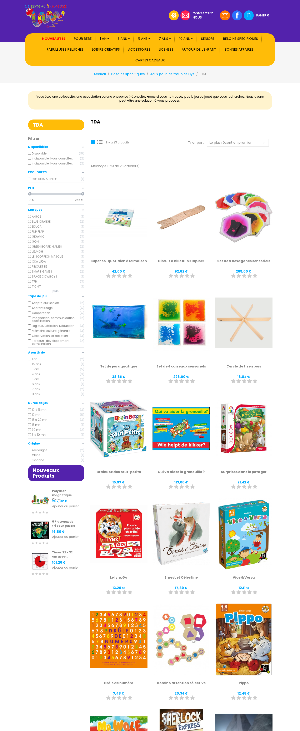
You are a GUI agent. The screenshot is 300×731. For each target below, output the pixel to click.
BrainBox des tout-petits (119, 471)
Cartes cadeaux (150, 60)
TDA (38, 124)
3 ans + (124, 38)
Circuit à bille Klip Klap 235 (181, 261)
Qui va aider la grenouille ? (181, 471)
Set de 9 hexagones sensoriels (243, 261)
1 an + (104, 38)
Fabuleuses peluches (65, 49)
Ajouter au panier (65, 506)
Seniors (208, 38)
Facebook (237, 15)
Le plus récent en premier (237, 143)
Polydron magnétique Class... (62, 495)
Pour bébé (83, 38)
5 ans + (144, 38)
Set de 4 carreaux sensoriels (181, 366)
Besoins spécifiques (240, 38)
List (100, 142)
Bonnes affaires (239, 49)
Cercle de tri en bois (243, 366)
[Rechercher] (141, 15)
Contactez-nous (203, 15)
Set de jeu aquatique (118, 366)
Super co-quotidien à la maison (119, 261)
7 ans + (165, 38)
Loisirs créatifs (106, 49)
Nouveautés (53, 38)
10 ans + (186, 38)
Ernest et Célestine (181, 577)
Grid (94, 142)
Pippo (244, 683)
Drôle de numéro (118, 683)
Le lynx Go (118, 577)
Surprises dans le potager (243, 471)
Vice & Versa (244, 577)
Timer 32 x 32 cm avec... (62, 554)
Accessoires (139, 49)
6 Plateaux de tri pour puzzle (63, 523)
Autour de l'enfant (199, 49)
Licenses (166, 49)
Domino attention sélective (181, 683)
